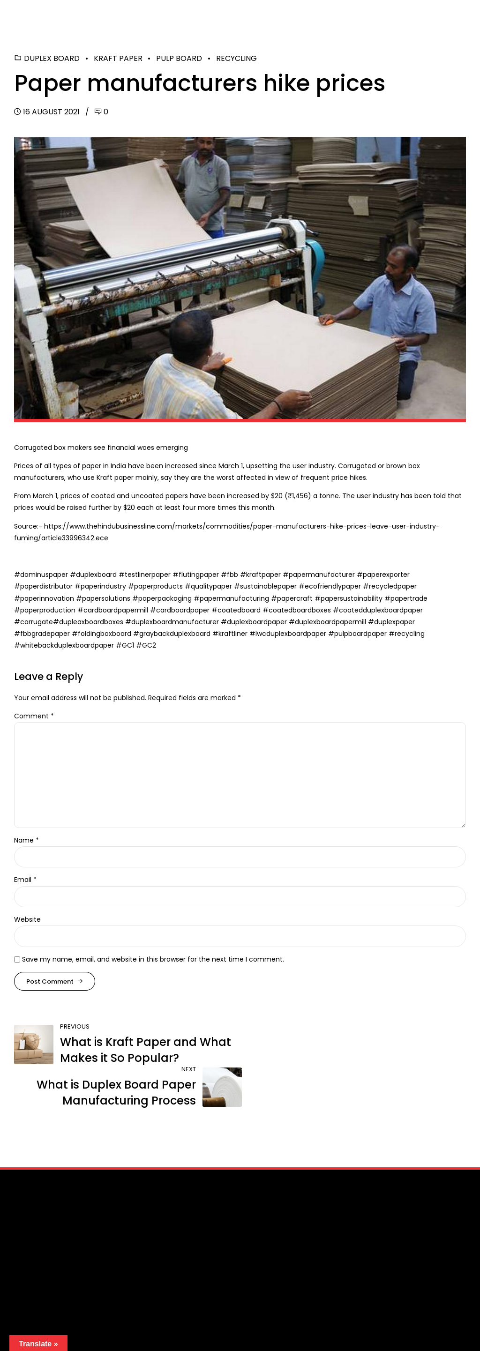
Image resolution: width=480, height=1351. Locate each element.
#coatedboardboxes (297, 610)
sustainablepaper (268, 586)
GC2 (149, 645)
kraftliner (233, 633)
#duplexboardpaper (255, 622)
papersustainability (351, 598)
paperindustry (103, 586)
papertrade (409, 598)
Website (27, 919)
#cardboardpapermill (113, 610)
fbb (232, 574)
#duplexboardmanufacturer (173, 622)
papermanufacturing (234, 598)
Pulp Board (179, 58)
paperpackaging (165, 598)
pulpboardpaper (361, 633)
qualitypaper (211, 586)
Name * (26, 840)
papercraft (295, 598)
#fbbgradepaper (43, 633)
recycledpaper (393, 586)
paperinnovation (47, 598)
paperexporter (386, 574)
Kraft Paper (118, 58)
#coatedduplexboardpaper (378, 610)
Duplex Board (52, 58)
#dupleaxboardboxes (89, 622)
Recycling (236, 58)
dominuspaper (44, 574)
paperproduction (48, 610)
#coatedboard (236, 610)
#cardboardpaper (180, 610)
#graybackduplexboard (172, 633)
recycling (410, 633)
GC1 (128, 645)
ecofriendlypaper (333, 586)
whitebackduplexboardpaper (68, 645)
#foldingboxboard (102, 633)
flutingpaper (200, 574)
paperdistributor (46, 586)
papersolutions (106, 598)
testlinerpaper (148, 574)
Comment (34, 716)
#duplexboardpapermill (328, 622)
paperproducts (158, 586)
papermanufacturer (322, 574)
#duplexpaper (391, 622)
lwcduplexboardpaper (291, 633)
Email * (25, 879)
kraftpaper (263, 574)
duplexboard (96, 574)
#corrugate (33, 622)
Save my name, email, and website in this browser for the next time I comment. (153, 959)
